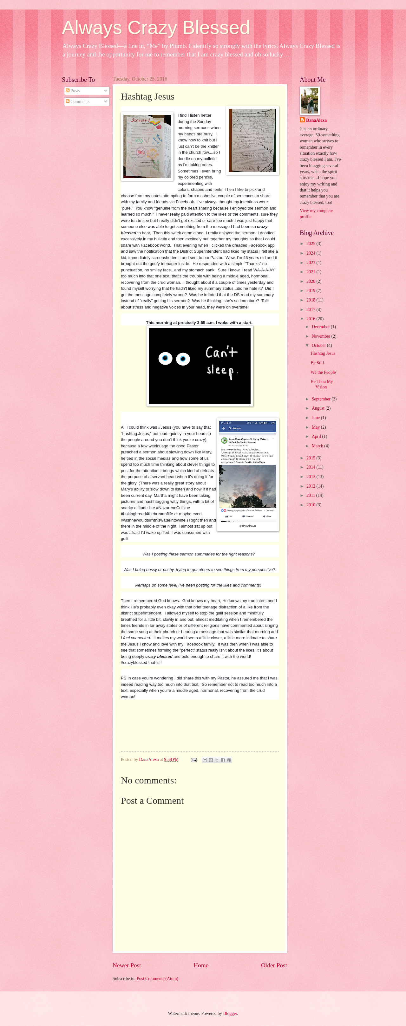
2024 (311, 253)
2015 (311, 458)
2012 (311, 486)
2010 (311, 505)
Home (200, 965)
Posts (73, 90)
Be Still (317, 362)
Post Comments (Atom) (157, 978)
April (317, 436)
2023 (311, 262)
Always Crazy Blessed (156, 27)
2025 (311, 243)
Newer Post (127, 965)
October (319, 345)
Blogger (230, 1013)
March (318, 446)
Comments (77, 101)
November (321, 336)
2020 (311, 281)
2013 (311, 476)
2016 (311, 318)
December (321, 326)
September (321, 399)
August (318, 408)
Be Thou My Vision (322, 384)
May (316, 427)
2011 (311, 495)
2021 (311, 271)
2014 (311, 467)
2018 (311, 300)
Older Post (274, 965)
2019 (311, 290)
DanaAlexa (316, 120)
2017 (311, 309)
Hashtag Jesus (323, 353)
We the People (323, 372)
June (316, 417)
